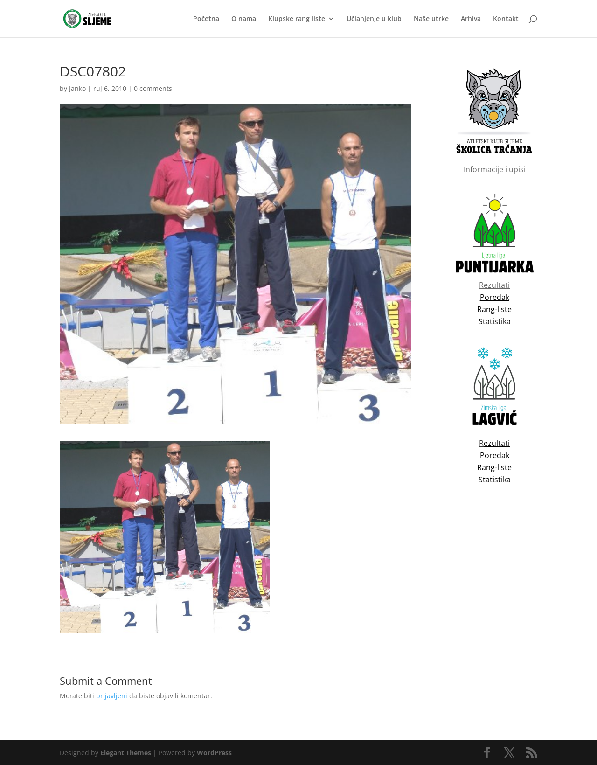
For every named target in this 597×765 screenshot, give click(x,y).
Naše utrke (431, 19)
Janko (77, 88)
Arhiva (471, 19)
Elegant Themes (125, 752)
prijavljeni (111, 695)
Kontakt (506, 19)
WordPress (214, 752)
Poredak (494, 455)
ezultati (497, 443)
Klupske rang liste (296, 19)
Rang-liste (494, 467)
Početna (206, 19)
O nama (243, 19)
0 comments (153, 88)
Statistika (495, 479)
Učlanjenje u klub (374, 19)
